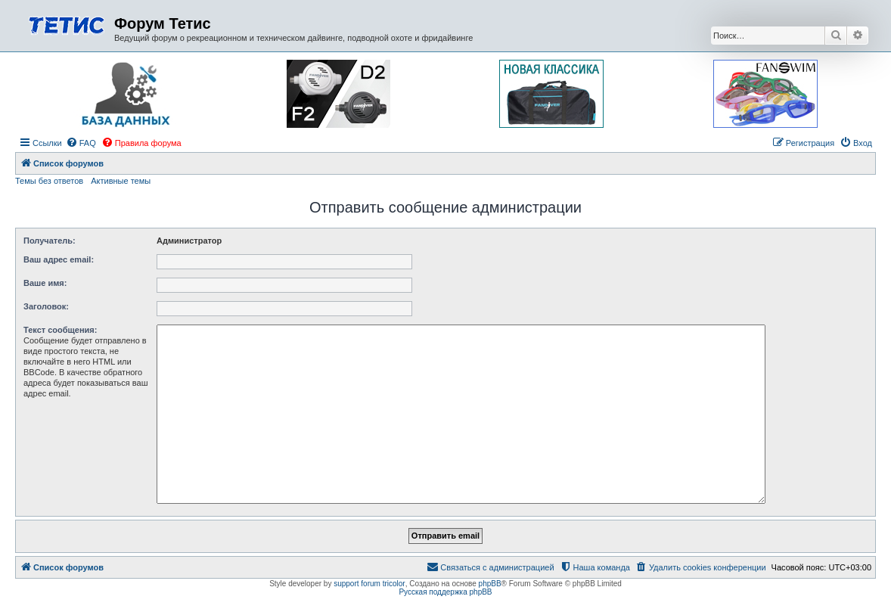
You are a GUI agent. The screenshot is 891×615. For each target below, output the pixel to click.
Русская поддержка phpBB (445, 592)
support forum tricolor (369, 583)
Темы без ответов (49, 180)
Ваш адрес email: (58, 259)
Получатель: (49, 240)
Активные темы (121, 180)
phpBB (490, 583)
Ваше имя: (45, 282)
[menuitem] (81, 143)
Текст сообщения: (60, 329)
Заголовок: (46, 306)
